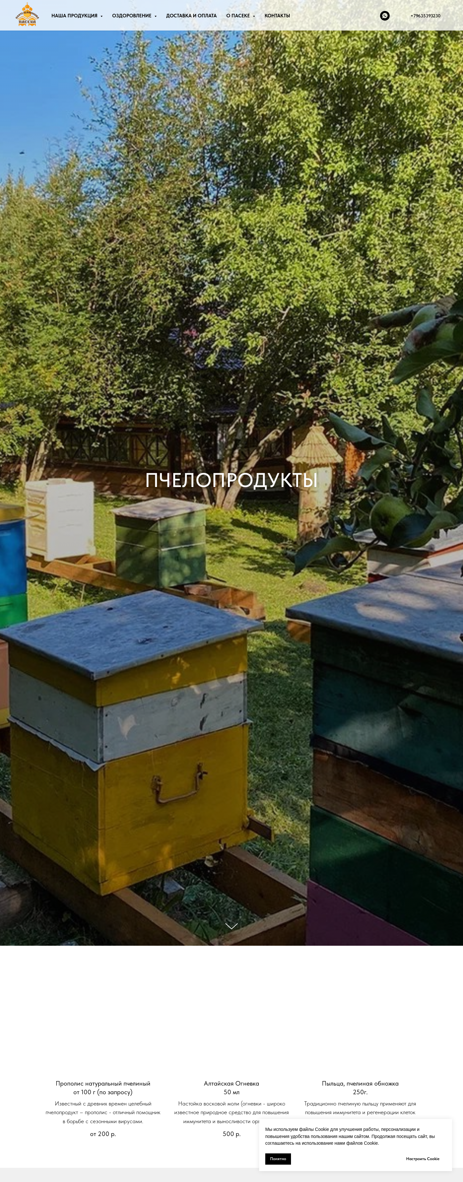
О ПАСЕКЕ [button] (238, 16)
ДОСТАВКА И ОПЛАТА (191, 16)
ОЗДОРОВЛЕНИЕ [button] (132, 16)
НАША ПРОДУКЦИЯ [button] (75, 16)
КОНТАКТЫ (277, 16)
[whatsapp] (385, 16)
